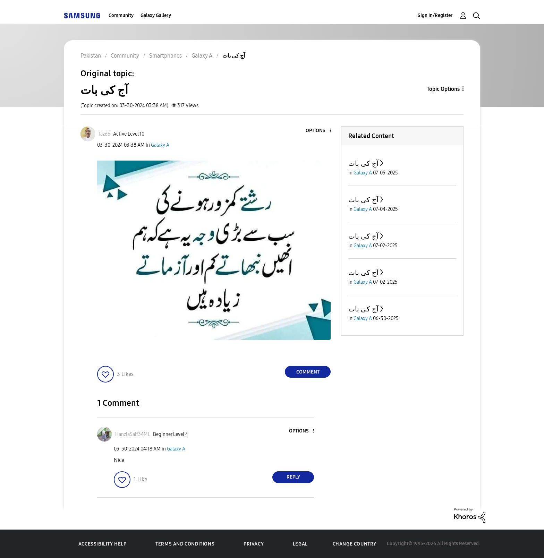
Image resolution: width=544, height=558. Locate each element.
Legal (300, 544)
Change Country (354, 544)
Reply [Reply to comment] (293, 477)
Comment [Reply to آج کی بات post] (308, 372)
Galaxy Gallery (156, 15)
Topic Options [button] (443, 89)
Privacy (254, 544)
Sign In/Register (435, 15)
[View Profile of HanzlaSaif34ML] (132, 434)
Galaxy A (160, 145)
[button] (319, 131)
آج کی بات (363, 163)
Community (121, 15)
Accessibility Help (102, 544)
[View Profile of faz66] (104, 134)
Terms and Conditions (184, 544)
